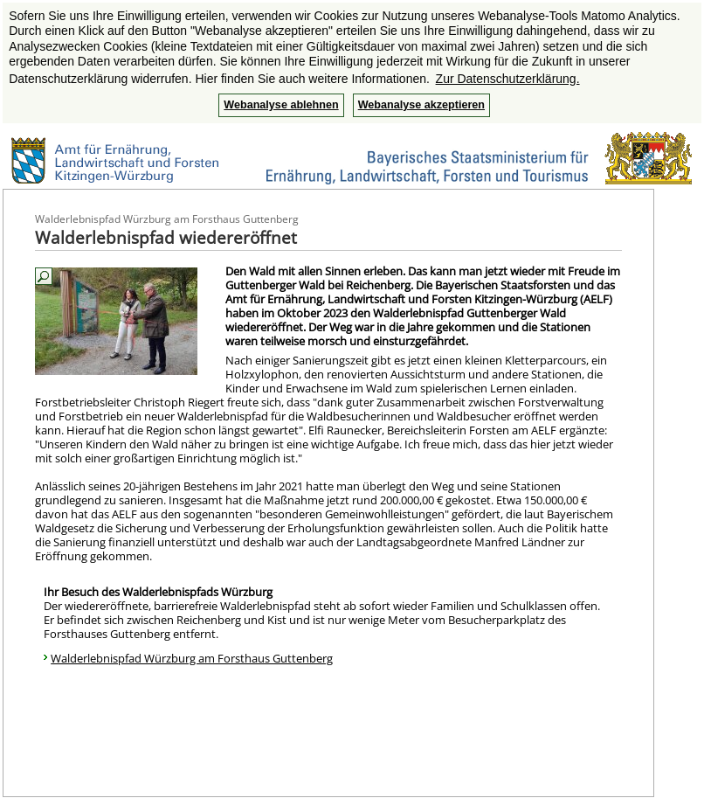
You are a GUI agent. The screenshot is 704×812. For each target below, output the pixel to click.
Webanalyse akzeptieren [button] (421, 105)
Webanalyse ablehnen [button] (281, 105)
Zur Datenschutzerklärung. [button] (508, 79)
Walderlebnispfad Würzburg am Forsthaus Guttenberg (192, 658)
